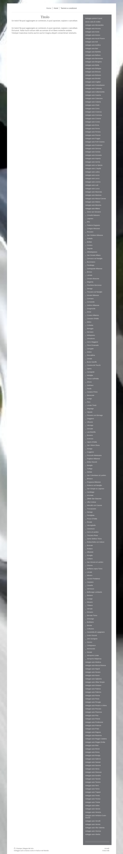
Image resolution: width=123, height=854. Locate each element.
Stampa (18, 848)
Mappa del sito (28, 848)
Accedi (106, 848)
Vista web (105, 850)
